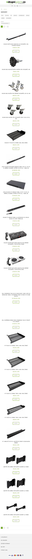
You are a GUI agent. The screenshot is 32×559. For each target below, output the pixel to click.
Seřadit (2, 21)
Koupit (16, 51)
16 (7, 26)
